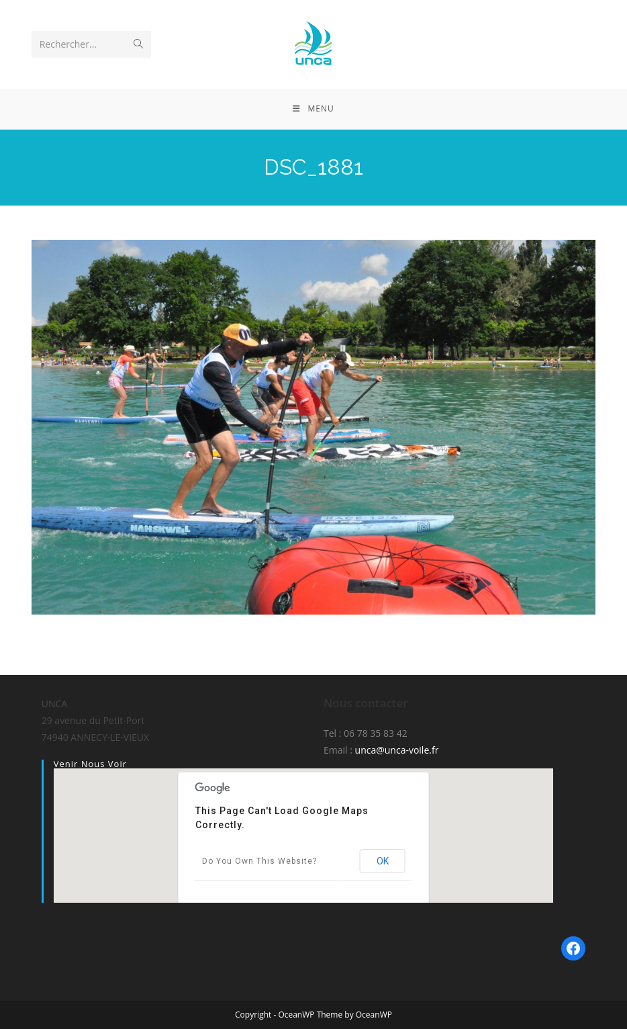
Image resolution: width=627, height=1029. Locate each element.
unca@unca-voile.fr (397, 750)
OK (383, 861)
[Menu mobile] (313, 109)
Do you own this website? (259, 861)
